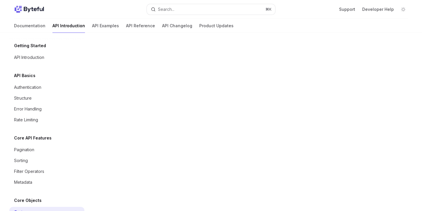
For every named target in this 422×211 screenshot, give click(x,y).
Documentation (29, 28)
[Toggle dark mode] (403, 9)
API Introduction (68, 28)
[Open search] (211, 9)
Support (347, 9)
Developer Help (378, 9)
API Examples (105, 28)
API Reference (140, 28)
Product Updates (216, 28)
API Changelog (177, 28)
